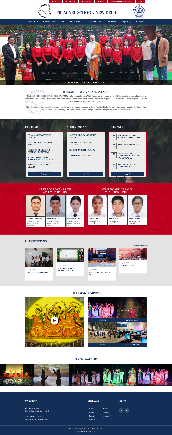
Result (91, 416)
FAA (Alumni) (126, 22)
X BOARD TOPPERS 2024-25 (81, 155)
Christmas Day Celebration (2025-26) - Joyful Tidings (129, 156)
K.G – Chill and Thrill (129, 144)
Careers (91, 420)
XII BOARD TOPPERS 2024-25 (82, 150)
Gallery (91, 412)
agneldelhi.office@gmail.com (37, 419)
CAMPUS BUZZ (74, 22)
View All (44, 174)
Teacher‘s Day (127, 266)
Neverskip (140, 22)
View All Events (140, 246)
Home (91, 409)
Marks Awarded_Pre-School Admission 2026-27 (40, 158)
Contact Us (106, 416)
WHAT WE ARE (33, 22)
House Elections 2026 (37, 273)
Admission (106, 412)
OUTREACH (112, 22)
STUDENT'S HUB (49, 22)
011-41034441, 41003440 (36, 417)
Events (105, 409)
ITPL (95, 432)
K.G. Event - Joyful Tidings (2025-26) (67, 269)
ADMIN (62, 22)
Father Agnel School (81, 429)
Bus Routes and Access (94, 22)
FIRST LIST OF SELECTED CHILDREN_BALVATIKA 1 (39, 151)
